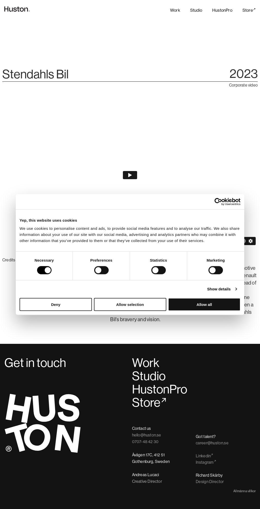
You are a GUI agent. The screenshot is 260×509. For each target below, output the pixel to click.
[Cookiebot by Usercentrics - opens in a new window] (218, 202)
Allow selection (130, 304)
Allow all (204, 304)
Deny (55, 304)
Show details (219, 289)
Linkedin (203, 456)
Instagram (205, 462)
